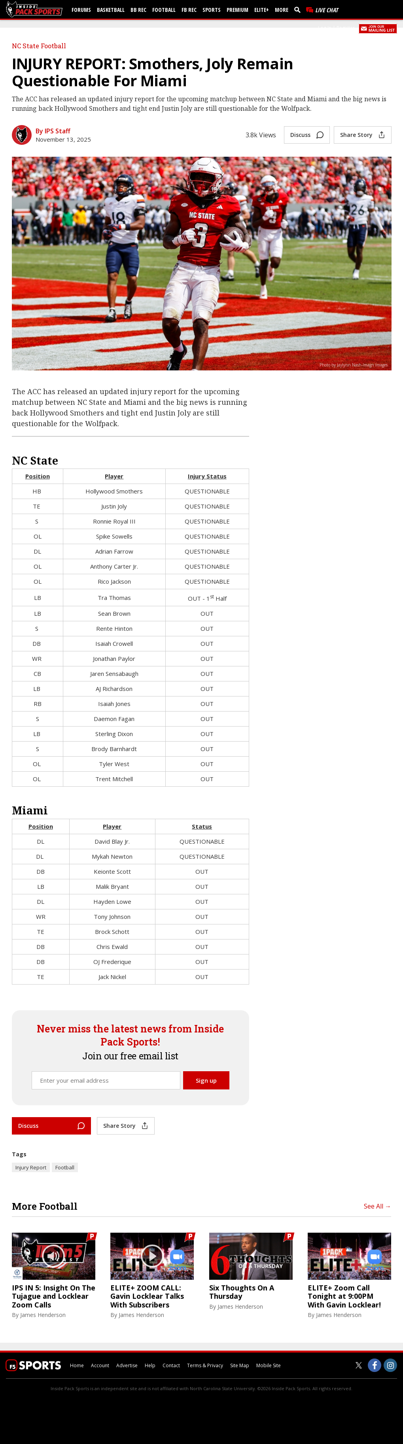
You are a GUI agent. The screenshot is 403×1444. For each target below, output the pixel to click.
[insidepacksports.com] (35, 9)
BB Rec (138, 9)
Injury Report (30, 1167)
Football (164, 9)
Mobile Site (268, 1365)
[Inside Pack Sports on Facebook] (374, 1365)
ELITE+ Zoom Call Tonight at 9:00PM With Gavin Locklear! (344, 1296)
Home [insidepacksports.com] (77, 1365)
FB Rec (189, 9)
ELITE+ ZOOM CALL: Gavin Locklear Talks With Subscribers (147, 1296)
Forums (81, 9)
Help (150, 1365)
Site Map (239, 1365)
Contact (171, 1365)
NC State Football (39, 46)
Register (346, 28)
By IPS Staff (53, 131)
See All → (377, 1206)
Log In (324, 28)
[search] (299, 9)
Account (100, 1365)
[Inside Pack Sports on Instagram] (390, 1365)
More (281, 9)
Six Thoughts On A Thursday (241, 1292)
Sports (211, 9)
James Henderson (43, 1315)
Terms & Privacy (205, 1365)
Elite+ (261, 9)
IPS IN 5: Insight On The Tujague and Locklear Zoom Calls (53, 1296)
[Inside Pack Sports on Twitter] (358, 1365)
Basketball (111, 9)
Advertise (127, 1365)
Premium (237, 9)
